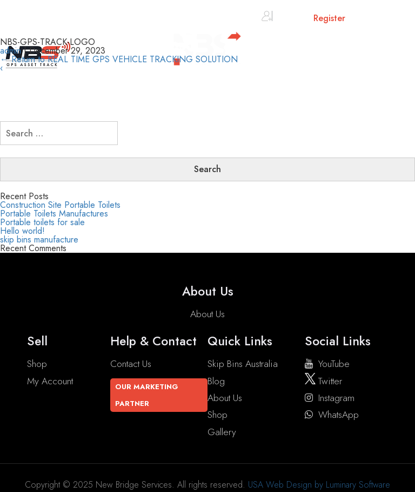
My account (50, 381)
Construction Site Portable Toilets (60, 205)
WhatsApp (332, 415)
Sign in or (303, 18)
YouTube (327, 364)
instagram (329, 398)
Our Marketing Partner (146, 395)
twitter (323, 381)
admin (10, 50)
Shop (37, 364)
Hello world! (22, 231)
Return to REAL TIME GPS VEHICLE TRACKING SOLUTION (119, 59)
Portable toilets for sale (42, 222)
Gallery (222, 432)
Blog (216, 381)
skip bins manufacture (39, 239)
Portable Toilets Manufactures (54, 213)
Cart (372, 20)
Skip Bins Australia (243, 364)
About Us (207, 314)
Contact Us (130, 364)
